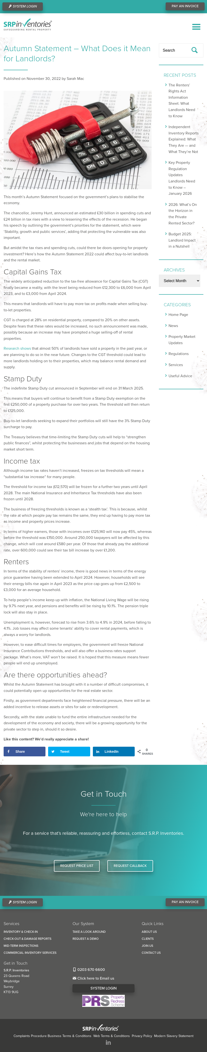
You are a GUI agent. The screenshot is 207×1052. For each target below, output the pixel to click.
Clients (148, 939)
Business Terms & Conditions (69, 1036)
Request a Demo (86, 939)
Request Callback (130, 866)
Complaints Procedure (30, 1036)
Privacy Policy (142, 1036)
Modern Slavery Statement (173, 1036)
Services (176, 364)
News (173, 325)
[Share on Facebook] (24, 751)
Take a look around (89, 932)
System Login (103, 988)
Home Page (178, 314)
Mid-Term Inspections (21, 946)
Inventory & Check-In (21, 932)
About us (149, 932)
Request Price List (76, 866)
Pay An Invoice (185, 6)
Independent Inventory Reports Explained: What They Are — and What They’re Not (184, 139)
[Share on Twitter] (69, 751)
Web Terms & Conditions (111, 1036)
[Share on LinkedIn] (114, 751)
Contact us (151, 953)
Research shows (17, 348)
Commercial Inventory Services (30, 953)
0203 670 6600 (89, 969)
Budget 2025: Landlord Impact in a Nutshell (182, 240)
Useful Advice (180, 376)
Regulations (179, 353)
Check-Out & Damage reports (28, 939)
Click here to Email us (93, 978)
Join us (147, 946)
